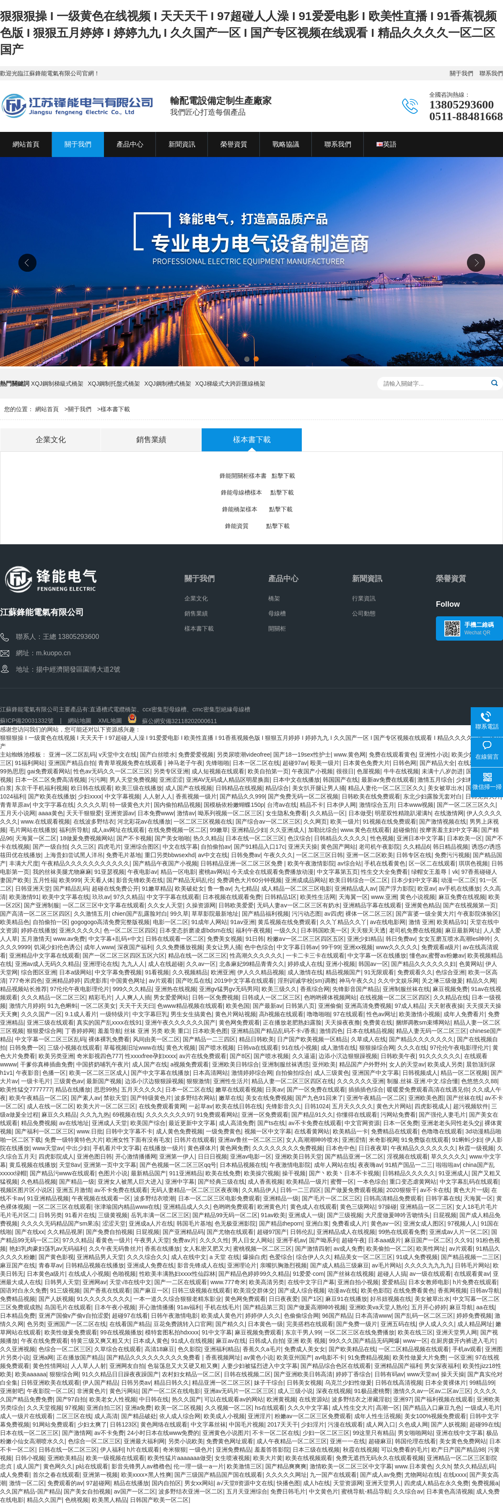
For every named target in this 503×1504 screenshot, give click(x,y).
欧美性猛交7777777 (26, 1089)
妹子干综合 (268, 1382)
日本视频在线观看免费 (231, 897)
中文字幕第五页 (337, 871)
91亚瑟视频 (109, 871)
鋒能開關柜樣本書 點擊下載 (257, 475)
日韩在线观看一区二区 (174, 938)
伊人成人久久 (436, 1324)
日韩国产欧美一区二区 (159, 1499)
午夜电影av (142, 871)
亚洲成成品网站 (305, 880)
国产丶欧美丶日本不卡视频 (344, 1173)
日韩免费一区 (26, 1047)
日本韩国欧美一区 (324, 930)
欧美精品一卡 (350, 1131)
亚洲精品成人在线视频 (345, 1231)
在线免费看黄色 (413, 1290)
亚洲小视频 (340, 964)
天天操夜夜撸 (342, 1022)
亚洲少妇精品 (364, 938)
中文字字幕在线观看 (173, 897)
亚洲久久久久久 (79, 930)
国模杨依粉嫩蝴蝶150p (234, 804)
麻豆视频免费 (450, 989)
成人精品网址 (475, 1324)
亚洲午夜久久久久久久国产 (180, 1022)
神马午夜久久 (356, 980)
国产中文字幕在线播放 (160, 1072)
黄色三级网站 (357, 1206)
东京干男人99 (303, 1332)
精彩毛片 (100, 997)
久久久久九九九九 (427, 1265)
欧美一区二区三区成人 (98, 1072)
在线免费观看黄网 (162, 1106)
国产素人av (86, 1098)
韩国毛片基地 (194, 1223)
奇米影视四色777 (99, 1056)
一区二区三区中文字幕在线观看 (103, 905)
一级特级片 (114, 1014)
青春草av (50, 1265)
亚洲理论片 (242, 1265)
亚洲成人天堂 (109, 1123)
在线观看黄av (472, 1273)
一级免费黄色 (223, 1131)
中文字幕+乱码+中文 (115, 938)
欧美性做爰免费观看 (70, 1332)
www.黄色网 (350, 754)
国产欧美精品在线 (352, 1349)
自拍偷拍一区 (50, 922)
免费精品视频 (17, 1298)
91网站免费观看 (54, 1424)
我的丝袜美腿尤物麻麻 (62, 871)
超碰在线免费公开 (115, 888)
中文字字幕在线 (53, 804)
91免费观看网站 (218, 1114)
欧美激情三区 (244, 1466)
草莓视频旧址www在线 (133, 1047)
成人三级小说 (295, 1391)
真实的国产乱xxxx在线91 (109, 1022)
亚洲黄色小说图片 (225, 1432)
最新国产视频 (104, 1081)
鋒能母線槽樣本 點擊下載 (257, 492)
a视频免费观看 (190, 1064)
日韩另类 (50, 1215)
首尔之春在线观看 (56, 1474)
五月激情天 (35, 938)
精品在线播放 (73, 1089)
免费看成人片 (349, 1223)
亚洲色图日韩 (94, 1156)
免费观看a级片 (440, 947)
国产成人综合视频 (301, 1290)
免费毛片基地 (123, 855)
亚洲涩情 (354, 1139)
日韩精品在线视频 (238, 788)
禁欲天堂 (115, 1098)
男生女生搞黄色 (191, 1014)
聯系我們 (491, 73)
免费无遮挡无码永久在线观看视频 (380, 1458)
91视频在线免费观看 (389, 821)
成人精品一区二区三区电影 (296, 888)
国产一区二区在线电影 (171, 1391)
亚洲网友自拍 (127, 1365)
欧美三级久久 (279, 989)
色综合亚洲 (450, 972)
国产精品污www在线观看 (62, 1173)
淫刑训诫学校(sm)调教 (306, 980)
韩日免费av (400, 938)
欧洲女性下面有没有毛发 (138, 1139)
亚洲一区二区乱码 (72, 754)
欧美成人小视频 (224, 1416)
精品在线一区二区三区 (197, 955)
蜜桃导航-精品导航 (365, 1491)
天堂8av (69, 1164)
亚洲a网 (43, 1357)
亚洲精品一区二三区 (426, 1206)
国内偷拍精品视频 (177, 804)
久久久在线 (412, 1047)
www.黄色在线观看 (364, 830)
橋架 (274, 598)
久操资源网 (200, 905)
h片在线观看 (143, 1449)
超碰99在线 (484, 1424)
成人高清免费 (236, 1123)
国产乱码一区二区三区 (423, 1315)
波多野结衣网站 (194, 1098)
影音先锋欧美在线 (139, 880)
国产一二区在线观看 (180, 1282)
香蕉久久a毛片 (262, 1349)
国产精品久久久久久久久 (421, 1039)
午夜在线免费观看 (44, 1340)
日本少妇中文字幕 (414, 880)
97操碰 (388, 1206)
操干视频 (294, 1173)
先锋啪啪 (217, 763)
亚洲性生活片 (231, 1081)
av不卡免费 (109, 1432)
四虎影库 (95, 980)
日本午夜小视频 (114, 1307)
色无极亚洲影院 (235, 1223)
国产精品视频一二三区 (470, 1257)
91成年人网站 (209, 922)
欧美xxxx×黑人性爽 (146, 1474)
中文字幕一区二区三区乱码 (50, 1039)
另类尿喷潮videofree (243, 754)
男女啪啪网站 (415, 1432)
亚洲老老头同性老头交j (451, 1123)
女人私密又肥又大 (206, 1248)
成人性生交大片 (352, 1407)
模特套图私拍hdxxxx (172, 1332)
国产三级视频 (344, 1215)
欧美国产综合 (148, 1123)
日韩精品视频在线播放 (94, 1265)
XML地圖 (110, 721)
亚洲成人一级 (306, 1215)
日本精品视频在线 (243, 1164)
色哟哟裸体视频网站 (330, 997)
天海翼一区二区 (36, 838)
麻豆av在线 (231, 1340)
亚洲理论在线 (100, 964)
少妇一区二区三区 (326, 1432)
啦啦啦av (448, 1164)
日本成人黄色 (150, 1340)
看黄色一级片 (113, 1240)
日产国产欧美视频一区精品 (312, 1039)
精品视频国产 (343, 972)
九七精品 (246, 888)
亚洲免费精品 (233, 1449)
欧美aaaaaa (31, 1374)
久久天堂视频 (44, 1407)
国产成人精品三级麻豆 (339, 1265)
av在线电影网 (387, 922)
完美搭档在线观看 (309, 1324)
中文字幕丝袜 (208, 1424)
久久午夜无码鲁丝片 (115, 1248)
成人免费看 (14, 1474)
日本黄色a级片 (46, 1273)
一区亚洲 (460, 1357)
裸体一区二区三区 (368, 913)
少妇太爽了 (92, 1424)
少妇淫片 (312, 1424)
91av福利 (189, 1307)
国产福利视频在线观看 (444, 1399)
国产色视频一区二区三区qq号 (178, 1164)
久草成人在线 (368, 1039)
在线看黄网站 (311, 1131)
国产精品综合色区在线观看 (336, 1365)
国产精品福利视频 (265, 913)
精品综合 (277, 788)
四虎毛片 (109, 846)
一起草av (201, 1106)
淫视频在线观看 (407, 1156)
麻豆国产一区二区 (427, 1240)
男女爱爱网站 (171, 997)
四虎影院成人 (56, 1156)
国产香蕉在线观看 (106, 1290)
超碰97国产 (272, 1231)
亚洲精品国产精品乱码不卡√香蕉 (273, 1031)
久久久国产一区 (41, 1014)
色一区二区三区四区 (130, 930)
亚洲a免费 (138, 1407)
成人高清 (106, 1416)
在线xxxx (455, 1474)
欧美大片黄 (268, 1458)
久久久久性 (214, 1240)
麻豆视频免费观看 (258, 1332)
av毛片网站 (387, 1265)
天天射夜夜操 (445, 1005)
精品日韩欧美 (256, 1039)
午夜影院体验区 (477, 913)
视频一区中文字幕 (267, 1131)
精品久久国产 (44, 1499)
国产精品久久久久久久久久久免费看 (154, 1357)
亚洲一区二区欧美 (369, 855)
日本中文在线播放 (296, 779)
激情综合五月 (376, 804)
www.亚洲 (384, 897)
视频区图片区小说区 (26, 1190)
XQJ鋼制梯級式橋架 (57, 383)
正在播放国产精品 (80, 1357)
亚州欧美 (324, 1064)
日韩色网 (404, 763)
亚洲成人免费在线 (150, 1265)
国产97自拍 (71, 1399)
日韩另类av (136, 1382)
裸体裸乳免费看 (109, 1039)
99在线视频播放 (121, 1332)
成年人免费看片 (464, 1014)
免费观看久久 (415, 972)
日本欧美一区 (464, 838)
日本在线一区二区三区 (255, 838)
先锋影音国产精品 (355, 989)
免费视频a (485, 1483)
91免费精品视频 (369, 1357)
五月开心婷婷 (428, 1307)
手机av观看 (467, 1349)
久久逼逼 (304, 1056)
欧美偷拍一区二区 (389, 1248)
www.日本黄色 (413, 1466)
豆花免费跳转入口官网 (182, 1324)
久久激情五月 (91, 913)
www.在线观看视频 (45, 821)
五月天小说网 (17, 813)
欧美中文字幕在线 (65, 897)
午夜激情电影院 (290, 1164)
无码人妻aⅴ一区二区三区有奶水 (298, 905)
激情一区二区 (26, 1483)
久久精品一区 (327, 813)
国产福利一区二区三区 (44, 1131)
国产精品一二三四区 (209, 1039)
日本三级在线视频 (316, 1449)
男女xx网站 (199, 1483)
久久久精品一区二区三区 (53, 997)
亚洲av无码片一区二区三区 (239, 1391)
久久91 (463, 1240)
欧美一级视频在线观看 (115, 1458)
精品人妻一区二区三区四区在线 (293, 1081)
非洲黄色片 (91, 1391)
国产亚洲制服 (41, 905)
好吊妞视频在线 (390, 1298)
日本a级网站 (75, 972)
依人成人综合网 (179, 1416)
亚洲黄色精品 (422, 905)
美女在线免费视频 (269, 1098)
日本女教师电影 (428, 1282)
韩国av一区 (373, 964)
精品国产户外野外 (362, 1064)
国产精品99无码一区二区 (225, 1215)
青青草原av (15, 804)
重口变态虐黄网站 (412, 1181)
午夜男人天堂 (151, 1240)
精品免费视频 (38, 1123)
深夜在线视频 (333, 1391)
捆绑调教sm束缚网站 (423, 1022)
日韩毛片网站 (472, 1265)
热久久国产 (186, 1399)
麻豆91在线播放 (346, 1298)
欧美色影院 (375, 1290)
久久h (443, 1466)
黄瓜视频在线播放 (32, 1164)
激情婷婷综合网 (251, 1072)
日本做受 (360, 813)
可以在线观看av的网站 (233, 1399)
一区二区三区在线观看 (62, 1206)
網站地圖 (79, 721)
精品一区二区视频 (464, 1072)
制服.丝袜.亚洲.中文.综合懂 (422, 1081)
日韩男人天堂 (62, 1282)
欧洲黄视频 (281, 1399)
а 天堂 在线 (225, 1257)
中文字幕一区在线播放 (376, 955)
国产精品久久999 (242, 796)
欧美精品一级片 (306, 1181)
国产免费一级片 (356, 1324)
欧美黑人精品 (109, 1499)
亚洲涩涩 (171, 779)
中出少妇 (78, 1148)
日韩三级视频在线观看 (201, 1290)
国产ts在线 (271, 1123)
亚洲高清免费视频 (368, 1005)
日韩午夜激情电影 (174, 1315)
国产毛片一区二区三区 (331, 1198)
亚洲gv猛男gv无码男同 (229, 989)
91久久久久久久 (440, 1056)
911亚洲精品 (185, 1173)
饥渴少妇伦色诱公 (57, 947)
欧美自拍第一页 (268, 771)
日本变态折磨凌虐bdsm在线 (195, 930)
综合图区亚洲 (38, 972)
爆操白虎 (254, 1257)
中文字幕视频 (122, 796)
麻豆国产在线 (17, 1265)
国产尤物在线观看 (230, 1231)
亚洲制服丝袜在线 (406, 989)
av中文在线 (213, 855)
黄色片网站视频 (235, 1014)
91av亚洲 (243, 922)
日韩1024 (316, 1106)
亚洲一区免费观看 (264, 1114)
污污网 (97, 779)
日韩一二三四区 (300, 1190)
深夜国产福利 (135, 947)
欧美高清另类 (266, 1282)
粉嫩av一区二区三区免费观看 (313, 1416)
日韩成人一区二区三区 (271, 997)
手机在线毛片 (222, 1307)
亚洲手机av (291, 1240)
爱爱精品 (393, 1282)
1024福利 (12, 796)
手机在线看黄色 (384, 863)
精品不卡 (311, 804)
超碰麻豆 (380, 1441)
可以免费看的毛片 (404, 1449)
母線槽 (277, 613)
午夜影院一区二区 (50, 1391)
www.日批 (89, 1131)
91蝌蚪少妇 (467, 1139)
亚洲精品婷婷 (62, 980)
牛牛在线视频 (401, 771)
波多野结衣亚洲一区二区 (190, 1491)
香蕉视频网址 (223, 1357)
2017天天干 (282, 1424)
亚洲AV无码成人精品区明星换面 (228, 779)
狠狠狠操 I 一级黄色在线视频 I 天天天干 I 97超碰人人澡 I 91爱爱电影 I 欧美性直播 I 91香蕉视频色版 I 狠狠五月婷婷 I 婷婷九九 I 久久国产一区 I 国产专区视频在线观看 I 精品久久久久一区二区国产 (248, 33)
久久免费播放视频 (179, 947)
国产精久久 (230, 1324)
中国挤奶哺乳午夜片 (102, 1064)
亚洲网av (94, 1282)
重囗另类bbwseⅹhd (170, 855)
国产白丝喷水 (157, 754)
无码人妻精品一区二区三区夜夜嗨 (194, 1190)
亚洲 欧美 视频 (306, 1340)
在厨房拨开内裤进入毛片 (462, 1340)
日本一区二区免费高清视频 (50, 779)
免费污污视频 (452, 855)
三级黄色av (68, 1081)
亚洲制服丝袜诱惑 (285, 1064)
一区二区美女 (98, 1005)
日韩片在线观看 (194, 1139)
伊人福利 (112, 1449)
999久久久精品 (132, 989)
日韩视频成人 (420, 1072)
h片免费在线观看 (475, 1282)
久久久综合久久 (147, 1257)
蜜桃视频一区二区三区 (262, 1248)
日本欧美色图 (210, 1031)
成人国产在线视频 (188, 788)
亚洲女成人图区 (423, 1223)
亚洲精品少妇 (249, 830)
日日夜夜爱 (283, 1298)
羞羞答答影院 (272, 1449)
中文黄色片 (323, 1491)
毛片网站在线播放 (32, 830)
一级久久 (285, 930)
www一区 (415, 1340)
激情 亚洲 (421, 922)
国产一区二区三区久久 (466, 804)
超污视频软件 (470, 1106)
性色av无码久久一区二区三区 (111, 771)
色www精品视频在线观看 (190, 1005)
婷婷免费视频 (474, 1315)
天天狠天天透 (368, 930)
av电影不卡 (330, 1357)
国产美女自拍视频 (87, 1491)
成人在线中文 (188, 1257)
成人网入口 (380, 1424)
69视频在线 (127, 1114)
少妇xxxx (89, 796)
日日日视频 (212, 1156)
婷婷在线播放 (38, 930)
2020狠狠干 (401, 1190)
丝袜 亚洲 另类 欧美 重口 (156, 1031)
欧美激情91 (24, 897)
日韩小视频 (29, 1458)
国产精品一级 (76, 1181)
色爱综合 (281, 1257)
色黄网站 (470, 964)
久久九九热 (94, 1114)
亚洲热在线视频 (175, 989)
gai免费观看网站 (48, 771)
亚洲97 (402, 1399)
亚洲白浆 (317, 1223)
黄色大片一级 (470, 1190)
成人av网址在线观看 (118, 830)
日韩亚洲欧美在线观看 (50, 1382)
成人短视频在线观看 (218, 771)
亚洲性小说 (433, 754)
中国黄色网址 (127, 980)
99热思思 (12, 771)
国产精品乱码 (70, 888)
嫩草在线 (230, 1098)
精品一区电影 (178, 871)
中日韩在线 (154, 1399)
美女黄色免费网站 (462, 1441)
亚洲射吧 (11, 1391)
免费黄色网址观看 (229, 1441)
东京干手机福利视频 (41, 788)
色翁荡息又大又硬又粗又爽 (183, 1365)
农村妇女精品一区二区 (191, 1374)
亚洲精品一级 (280, 1198)
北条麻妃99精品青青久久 (252, 964)
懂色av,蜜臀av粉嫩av (437, 955)
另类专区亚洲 (171, 771)
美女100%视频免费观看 (435, 1416)
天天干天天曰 (136, 1005)
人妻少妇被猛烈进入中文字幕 (259, 1365)
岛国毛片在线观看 (67, 1307)
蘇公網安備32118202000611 (172, 721)
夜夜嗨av (370, 1164)
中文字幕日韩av (297, 947)
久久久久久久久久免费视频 (287, 1148)
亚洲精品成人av (355, 888)
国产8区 (240, 1056)
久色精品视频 (38, 1181)
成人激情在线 (305, 972)
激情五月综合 (435, 779)
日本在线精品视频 (369, 1031)
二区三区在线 (73, 1416)
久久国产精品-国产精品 (30, 1491)
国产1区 (311, 1298)
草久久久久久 (448, 1156)
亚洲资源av (120, 813)
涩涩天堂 (114, 1223)
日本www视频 (415, 804)
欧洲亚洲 (222, 972)
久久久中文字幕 (308, 1407)
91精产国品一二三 (409, 1164)
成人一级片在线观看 (26, 1416)
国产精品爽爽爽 (285, 1466)
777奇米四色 (25, 980)
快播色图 (288, 1483)
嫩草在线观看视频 (238, 1089)
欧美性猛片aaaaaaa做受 (180, 1458)
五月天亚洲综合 (246, 1491)
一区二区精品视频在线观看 (414, 1349)
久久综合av (408, 1491)
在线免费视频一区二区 (177, 830)
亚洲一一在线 (347, 1441)
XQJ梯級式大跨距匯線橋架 (230, 383)
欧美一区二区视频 (178, 1407)
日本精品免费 (17, 1315)
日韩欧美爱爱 (236, 905)
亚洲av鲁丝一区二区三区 (250, 1139)
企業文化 (196, 598)
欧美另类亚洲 (56, 1056)
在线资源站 (313, 1399)
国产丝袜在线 (464, 1098)
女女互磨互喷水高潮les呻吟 (454, 938)
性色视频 (382, 838)
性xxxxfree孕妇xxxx (150, 1056)
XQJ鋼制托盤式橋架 (114, 383)
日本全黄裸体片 (445, 1382)
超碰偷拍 (404, 830)
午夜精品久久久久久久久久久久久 (85, 863)
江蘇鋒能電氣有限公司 (29, 709)
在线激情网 (449, 813)
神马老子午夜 (185, 763)
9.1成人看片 (80, 1014)
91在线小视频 (300, 1047)
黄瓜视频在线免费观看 (287, 922)
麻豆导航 (461, 1307)
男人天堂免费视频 (132, 779)
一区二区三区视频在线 (203, 821)
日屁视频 (444, 1215)
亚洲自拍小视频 (358, 1282)
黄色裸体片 (202, 1148)
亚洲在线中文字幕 (459, 1432)
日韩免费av (246, 855)
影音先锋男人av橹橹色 (141, 1466)
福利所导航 (73, 830)
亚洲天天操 (302, 846)
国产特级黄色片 (150, 1098)
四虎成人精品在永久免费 (436, 1483)
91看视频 (157, 972)
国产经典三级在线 (221, 1181)
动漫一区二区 (458, 880)
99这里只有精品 (373, 1432)
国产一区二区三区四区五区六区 (124, 955)
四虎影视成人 (432, 1106)
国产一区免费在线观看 (316, 1089)
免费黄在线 (377, 1022)
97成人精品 (410, 1005)
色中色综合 (259, 947)
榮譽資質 (451, 578)
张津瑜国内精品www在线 (127, 1206)
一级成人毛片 (482, 1407)
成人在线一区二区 (50, 1106)
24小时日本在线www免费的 (163, 1432)
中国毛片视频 (246, 1424)
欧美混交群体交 (254, 1290)
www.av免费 (69, 938)
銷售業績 (196, 613)
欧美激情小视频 (419, 1014)
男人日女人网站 (252, 1240)
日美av (274, 1089)
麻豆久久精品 (59, 1114)
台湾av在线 (282, 804)
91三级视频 (65, 1290)
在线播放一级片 (163, 1148)
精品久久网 (480, 980)
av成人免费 (348, 1248)
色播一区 (54, 1072)
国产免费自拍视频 (109, 1231)
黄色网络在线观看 (163, 1424)
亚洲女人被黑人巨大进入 (130, 1181)
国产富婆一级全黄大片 (425, 913)
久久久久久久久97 (170, 1114)
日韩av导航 (485, 1290)
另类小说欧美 (185, 1441)
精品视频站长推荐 (23, 989)
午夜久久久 (278, 855)
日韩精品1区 (280, 897)
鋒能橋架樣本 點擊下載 (257, 509)
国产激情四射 (312, 1248)
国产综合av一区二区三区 (268, 821)
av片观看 (161, 980)
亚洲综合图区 (141, 846)
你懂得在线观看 (356, 1114)
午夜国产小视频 (312, 771)
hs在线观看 (270, 1407)
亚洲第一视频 (100, 1474)
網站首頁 (47, 409)
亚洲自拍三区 (104, 1407)
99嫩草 (219, 830)
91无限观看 (379, 972)
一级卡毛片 (35, 1081)
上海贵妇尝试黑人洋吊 (73, 855)
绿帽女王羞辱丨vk (434, 871)
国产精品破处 (138, 1416)
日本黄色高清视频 (449, 1491)
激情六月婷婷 (26, 1005)
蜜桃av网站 (213, 871)
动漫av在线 (343, 1290)
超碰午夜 (353, 1240)
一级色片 (201, 1449)
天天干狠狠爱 (83, 813)
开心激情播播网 (135, 1156)
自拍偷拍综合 (293, 1072)
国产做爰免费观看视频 (353, 1190)
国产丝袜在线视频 (350, 1273)
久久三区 (82, 846)
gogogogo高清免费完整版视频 (110, 922)
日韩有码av (389, 1374)
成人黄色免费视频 (179, 1131)
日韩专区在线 (413, 855)
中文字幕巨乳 (150, 1014)
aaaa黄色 (51, 813)
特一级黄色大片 (129, 804)
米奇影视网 (383, 1139)
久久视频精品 (189, 972)
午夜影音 (27, 1072)
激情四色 (331, 1031)
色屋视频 (368, 771)
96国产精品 (337, 1315)
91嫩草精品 (157, 888)
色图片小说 (112, 1173)
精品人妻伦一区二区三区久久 (386, 788)
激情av (186, 813)
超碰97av (295, 763)
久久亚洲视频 (17, 1349)
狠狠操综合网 (376, 1047)
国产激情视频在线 (442, 821)
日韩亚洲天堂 (32, 888)
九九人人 (133, 964)
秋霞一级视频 (476, 1148)
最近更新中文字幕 (192, 1123)
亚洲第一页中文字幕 (109, 1164)
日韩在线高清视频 (398, 1382)
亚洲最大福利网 (144, 1441)
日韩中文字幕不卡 (129, 1131)
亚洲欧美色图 (425, 1098)
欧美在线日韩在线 (238, 1106)
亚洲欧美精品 (65, 1458)
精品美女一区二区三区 (363, 1257)
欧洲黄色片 (272, 1206)
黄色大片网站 (394, 1106)
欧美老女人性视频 (112, 1399)
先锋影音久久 (283, 1106)
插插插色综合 (366, 1089)
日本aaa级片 (384, 1240)
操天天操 (452, 1374)
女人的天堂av (407, 1064)
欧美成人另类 (445, 1064)
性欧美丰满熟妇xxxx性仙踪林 (177, 1273)
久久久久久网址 (286, 1474)
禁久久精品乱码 (474, 1466)
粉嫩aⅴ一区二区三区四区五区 (305, 938)
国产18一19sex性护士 (302, 754)
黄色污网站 (124, 1391)
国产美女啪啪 (172, 838)
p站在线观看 (91, 1466)
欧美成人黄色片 (221, 1315)
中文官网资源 (362, 1123)
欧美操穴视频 (261, 1173)
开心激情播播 (156, 1307)
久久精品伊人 (259, 1190)
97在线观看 (348, 1014)
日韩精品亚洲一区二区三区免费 (242, 863)
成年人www (99, 947)
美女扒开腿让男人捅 (318, 788)
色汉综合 (299, 838)
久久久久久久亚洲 (360, 1081)
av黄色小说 (258, 1357)
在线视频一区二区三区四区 (395, 997)
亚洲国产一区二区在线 (76, 1324)
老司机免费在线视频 (415, 930)
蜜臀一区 (342, 1181)
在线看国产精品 (129, 1324)
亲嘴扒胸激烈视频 (283, 1265)
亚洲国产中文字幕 (375, 1072)
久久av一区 (201, 964)
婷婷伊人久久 (262, 1315)
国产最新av (268, 1005)
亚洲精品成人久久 (186, 1206)
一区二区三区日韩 (319, 855)
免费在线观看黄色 (392, 754)
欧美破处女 (189, 888)
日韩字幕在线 (443, 1198)
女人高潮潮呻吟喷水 (312, 1139)
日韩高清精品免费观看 (392, 1198)
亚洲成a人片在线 (151, 1223)
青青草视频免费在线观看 (131, 763)
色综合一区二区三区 (65, 1349)
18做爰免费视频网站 (87, 838)
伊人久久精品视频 (260, 972)
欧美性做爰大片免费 (419, 1357)
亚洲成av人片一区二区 (458, 1231)
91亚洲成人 (453, 1173)
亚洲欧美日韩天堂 (298, 1156)
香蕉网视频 (452, 1290)
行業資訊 (364, 598)
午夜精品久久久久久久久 (423, 1148)
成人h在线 (316, 1483)
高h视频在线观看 (281, 1014)
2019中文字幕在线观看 (244, 980)
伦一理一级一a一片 (199, 1466)
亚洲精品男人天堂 (100, 1257)
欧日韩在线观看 (91, 788)
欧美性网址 (431, 1248)
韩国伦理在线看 (415, 1441)
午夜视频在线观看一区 (101, 1198)
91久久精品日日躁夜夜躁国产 (120, 1374)
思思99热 (106, 1089)
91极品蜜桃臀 (372, 1391)
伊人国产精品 (100, 1382)
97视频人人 (463, 1223)
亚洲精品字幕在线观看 (372, 905)
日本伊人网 (341, 804)
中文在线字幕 (180, 846)
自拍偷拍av (216, 846)
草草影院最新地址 (215, 913)
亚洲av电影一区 (251, 1156)
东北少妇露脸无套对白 (432, 796)
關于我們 (461, 73)
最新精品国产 (148, 1173)
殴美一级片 (325, 763)
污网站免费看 (398, 1114)
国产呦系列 (323, 1240)
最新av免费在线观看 (388, 779)
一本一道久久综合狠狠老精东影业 (177, 1298)
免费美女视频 (224, 938)
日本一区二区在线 (256, 763)
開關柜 (277, 628)
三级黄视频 (112, 1215)
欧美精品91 (452, 922)
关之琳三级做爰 (442, 980)
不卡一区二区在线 (275, 1432)
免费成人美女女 (304, 1349)
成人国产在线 (149, 1064)
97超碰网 (98, 1483)
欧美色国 (237, 1005)
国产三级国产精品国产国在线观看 (218, 1474)
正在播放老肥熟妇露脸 (292, 1022)
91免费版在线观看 (425, 1139)
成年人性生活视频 (377, 1416)
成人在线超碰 (165, 964)
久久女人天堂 (165, 905)
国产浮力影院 (396, 888)
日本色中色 (340, 1148)
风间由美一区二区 (156, 1039)
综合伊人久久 (313, 1257)
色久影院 (189, 1349)
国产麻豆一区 (151, 1290)
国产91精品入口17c (259, 846)
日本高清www (373, 1315)
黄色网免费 (234, 1148)
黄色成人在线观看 (313, 1206)
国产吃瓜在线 (193, 980)
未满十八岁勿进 (442, 771)
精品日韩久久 (171, 1382)
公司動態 (364, 613)
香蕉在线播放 (162, 1248)
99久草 (179, 913)
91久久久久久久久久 (103, 1298)
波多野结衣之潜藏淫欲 (361, 1399)
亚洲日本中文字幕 (420, 838)
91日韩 (255, 938)
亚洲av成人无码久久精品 (47, 964)
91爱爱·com (308, 1273)
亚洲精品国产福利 (397, 1365)
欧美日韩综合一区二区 (358, 880)
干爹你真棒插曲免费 (46, 1064)
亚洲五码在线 (398, 1324)
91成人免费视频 (417, 1257)
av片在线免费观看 (203, 1056)
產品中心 (283, 578)
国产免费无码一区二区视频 (303, 796)
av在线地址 (74, 1123)
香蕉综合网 (314, 989)
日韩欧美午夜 (398, 1056)
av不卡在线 (435, 1190)
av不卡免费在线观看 (315, 1123)
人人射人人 (157, 796)
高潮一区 (387, 1407)
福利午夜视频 (253, 930)
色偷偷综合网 (301, 1315)
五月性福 (44, 880)
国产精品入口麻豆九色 (432, 1407)
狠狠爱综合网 (44, 1031)
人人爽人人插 (132, 997)
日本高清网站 (210, 1072)
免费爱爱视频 (195, 754)
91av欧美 (273, 1215)
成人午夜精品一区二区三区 (292, 1441)
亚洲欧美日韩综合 (235, 1064)
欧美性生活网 (317, 897)
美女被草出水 (445, 788)
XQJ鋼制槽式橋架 (167, 383)
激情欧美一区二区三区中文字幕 (351, 1466)
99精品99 (481, 1382)
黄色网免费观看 (239, 1022)
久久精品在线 (451, 997)
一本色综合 (371, 1181)
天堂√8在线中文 (130, 1282)
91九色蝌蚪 (62, 1005)
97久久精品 (129, 897)
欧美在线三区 (415, 1332)
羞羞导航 (109, 1031)
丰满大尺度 (24, 863)
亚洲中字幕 (179, 1181)
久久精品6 (416, 846)
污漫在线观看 (345, 1424)
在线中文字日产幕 (311, 1282)
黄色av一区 (385, 1223)
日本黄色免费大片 (366, 763)
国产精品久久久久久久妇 (423, 964)
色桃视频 (76, 1499)
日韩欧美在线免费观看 (371, 796)
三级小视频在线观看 (73, 1047)
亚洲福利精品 (221, 1349)
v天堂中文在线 (118, 754)
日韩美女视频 (304, 1382)
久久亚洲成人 (287, 830)
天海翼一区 (353, 897)
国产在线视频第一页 (469, 905)
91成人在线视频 (192, 1340)
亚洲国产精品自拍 (71, 763)
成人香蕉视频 (265, 1181)
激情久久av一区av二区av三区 (431, 1391)
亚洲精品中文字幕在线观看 (44, 955)
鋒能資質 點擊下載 (257, 526)
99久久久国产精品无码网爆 (364, 1340)
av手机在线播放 (459, 888)
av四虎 (333, 913)
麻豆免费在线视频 (461, 897)
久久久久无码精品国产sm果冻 (60, 1223)
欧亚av (426, 888)
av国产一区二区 (135, 1491)
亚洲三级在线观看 (50, 1022)
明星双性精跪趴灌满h (403, 813)
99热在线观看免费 (402, 1231)
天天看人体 (98, 880)
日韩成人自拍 (266, 1340)
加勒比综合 (322, 830)
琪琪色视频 (473, 863)
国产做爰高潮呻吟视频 (316, 1307)
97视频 (74, 1407)
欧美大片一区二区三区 (106, 1106)
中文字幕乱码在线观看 (469, 1181)
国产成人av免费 (381, 1474)
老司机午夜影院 (379, 846)
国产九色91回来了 (319, 1098)
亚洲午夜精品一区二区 (375, 1098)
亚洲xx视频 (358, 947)
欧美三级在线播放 (138, 788)
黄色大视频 (180, 1047)
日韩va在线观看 (258, 1047)
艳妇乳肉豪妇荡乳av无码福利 (47, 1248)
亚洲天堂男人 (383, 1483)
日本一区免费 (400, 1123)
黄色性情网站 (50, 1365)
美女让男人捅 (223, 947)
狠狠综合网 (64, 1374)
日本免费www (155, 813)
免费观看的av (65, 1483)
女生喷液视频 (232, 1458)
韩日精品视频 (450, 846)
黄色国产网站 (338, 846)
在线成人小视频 (88, 1273)
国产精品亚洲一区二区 (354, 1156)
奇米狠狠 (174, 1449)
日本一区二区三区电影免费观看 (219, 1198)
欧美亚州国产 (294, 1357)
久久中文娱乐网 (398, 980)
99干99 (331, 947)
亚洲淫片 (259, 1416)
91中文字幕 (217, 1332)
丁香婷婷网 (79, 1031)
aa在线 (485, 1307)
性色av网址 (381, 1014)
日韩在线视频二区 (247, 1374)
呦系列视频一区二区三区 (230, 813)
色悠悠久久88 (479, 1081)
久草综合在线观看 (117, 1349)
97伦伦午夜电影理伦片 (80, 989)
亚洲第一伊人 (176, 1156)
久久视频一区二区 (228, 1407)
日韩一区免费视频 (215, 997)
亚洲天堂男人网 (456, 1332)
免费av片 (184, 1240)
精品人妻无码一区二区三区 (431, 1031)
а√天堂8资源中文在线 (245, 1483)
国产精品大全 (437, 763)
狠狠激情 (198, 1081)
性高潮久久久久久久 (256, 955)
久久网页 (315, 821)
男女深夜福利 (441, 1365)
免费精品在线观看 (394, 1131)
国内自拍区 (166, 1483)
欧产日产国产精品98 (458, 1449)
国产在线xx (29, 1231)
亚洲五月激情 (73, 1190)
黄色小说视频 (417, 897)
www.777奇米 (228, 1282)
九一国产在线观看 (333, 1474)
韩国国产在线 (340, 779)
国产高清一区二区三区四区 (35, 913)
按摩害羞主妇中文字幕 (449, 830)
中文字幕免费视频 (118, 972)
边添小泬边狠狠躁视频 (348, 1056)
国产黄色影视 (56, 1257)
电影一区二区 (170, 922)
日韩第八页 (300, 1005)
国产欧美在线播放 (51, 796)
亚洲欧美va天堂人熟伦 (378, 1307)
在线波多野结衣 (93, 821)
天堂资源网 (348, 1483)
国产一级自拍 (50, 846)
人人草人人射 (88, 1365)
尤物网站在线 (422, 1474)
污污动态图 (306, 913)
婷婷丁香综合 (353, 1374)
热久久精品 (208, 838)
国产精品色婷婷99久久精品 (254, 1273)
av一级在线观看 (430, 1273)
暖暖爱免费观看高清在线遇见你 (428, 1089)
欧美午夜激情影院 (311, 863)
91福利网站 (30, 763)
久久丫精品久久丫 (343, 922)
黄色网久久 (58, 1466)
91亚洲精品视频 (48, 1198)
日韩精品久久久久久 (340, 838)
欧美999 (69, 880)
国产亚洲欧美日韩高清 (303, 1374)
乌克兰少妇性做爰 (348, 1382)
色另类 (35, 1324)
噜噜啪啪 (318, 1014)
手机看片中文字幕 (116, 1148)
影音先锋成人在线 (200, 1265)
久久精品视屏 (65, 1231)
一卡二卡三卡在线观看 (315, 955)
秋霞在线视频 (360, 1449)
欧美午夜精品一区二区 (38, 1098)
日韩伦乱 (302, 1231)
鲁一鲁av (219, 888)
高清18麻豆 (160, 1349)
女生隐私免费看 (286, 813)
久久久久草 (91, 804)
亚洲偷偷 (330, 1005)
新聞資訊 (367, 578)
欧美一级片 (345, 821)
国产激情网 (76, 1432)
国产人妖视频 (56, 1298)
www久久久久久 (397, 947)
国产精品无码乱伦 (189, 880)
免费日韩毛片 (288, 1491)
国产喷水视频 (216, 1047)
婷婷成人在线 (305, 964)
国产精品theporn (280, 1223)
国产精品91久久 (312, 1114)
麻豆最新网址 (462, 930)
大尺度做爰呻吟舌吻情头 (397, 1215)
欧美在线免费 (223, 1173)
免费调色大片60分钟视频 (249, 880)
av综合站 (349, 863)
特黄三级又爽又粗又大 (100, 1340)
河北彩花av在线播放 (144, 821)
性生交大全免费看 (384, 871)
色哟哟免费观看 (233, 1206)
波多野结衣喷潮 (154, 1198)
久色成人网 (413, 1424)
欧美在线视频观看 (308, 1458)
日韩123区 (123, 1424)
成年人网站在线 (334, 1164)
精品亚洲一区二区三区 (221, 1382)
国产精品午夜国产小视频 (165, 863)
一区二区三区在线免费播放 (359, 1332)
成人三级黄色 (331, 1072)
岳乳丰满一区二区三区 (160, 1215)
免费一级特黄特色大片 (73, 1139)
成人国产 (28, 1466)
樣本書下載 (115, 409)
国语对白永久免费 (23, 1290)
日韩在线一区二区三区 (68, 1449)
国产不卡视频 (134, 838)
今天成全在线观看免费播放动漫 (272, 871)
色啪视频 (124, 1273)
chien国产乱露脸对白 (139, 913)
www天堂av (48, 1148)
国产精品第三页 (263, 1307)
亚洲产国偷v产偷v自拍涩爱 (74, 1315)
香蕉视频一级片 (196, 796)
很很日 (345, 771)
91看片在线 (80, 1215)
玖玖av (101, 897)
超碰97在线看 (130, 1315)
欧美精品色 (14, 922)
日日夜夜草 (373, 1148)
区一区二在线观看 (432, 863)
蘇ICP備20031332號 (27, 721)
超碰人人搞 (392, 1273)
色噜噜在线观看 (441, 1131)
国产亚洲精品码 (183, 1231)
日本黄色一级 (265, 1324)
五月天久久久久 (141, 1089)
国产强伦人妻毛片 (442, 1114)
